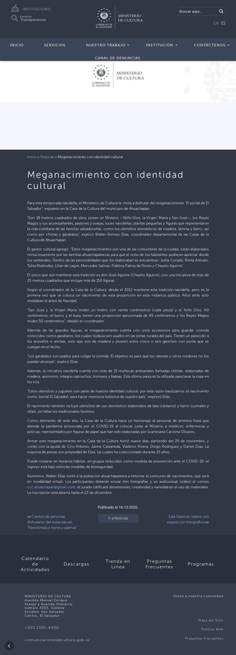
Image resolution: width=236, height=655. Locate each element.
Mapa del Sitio (210, 620)
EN (216, 23)
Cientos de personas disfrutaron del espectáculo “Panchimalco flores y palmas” (52, 522)
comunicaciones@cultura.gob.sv (57, 640)
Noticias (47, 157)
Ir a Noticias (118, 518)
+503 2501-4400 (42, 627)
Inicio (17, 45)
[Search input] (197, 11)
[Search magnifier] (221, 11)
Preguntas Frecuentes (204, 638)
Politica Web (212, 629)
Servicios (54, 45)
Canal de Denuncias (117, 58)
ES (223, 23)
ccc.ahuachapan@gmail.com (51, 487)
